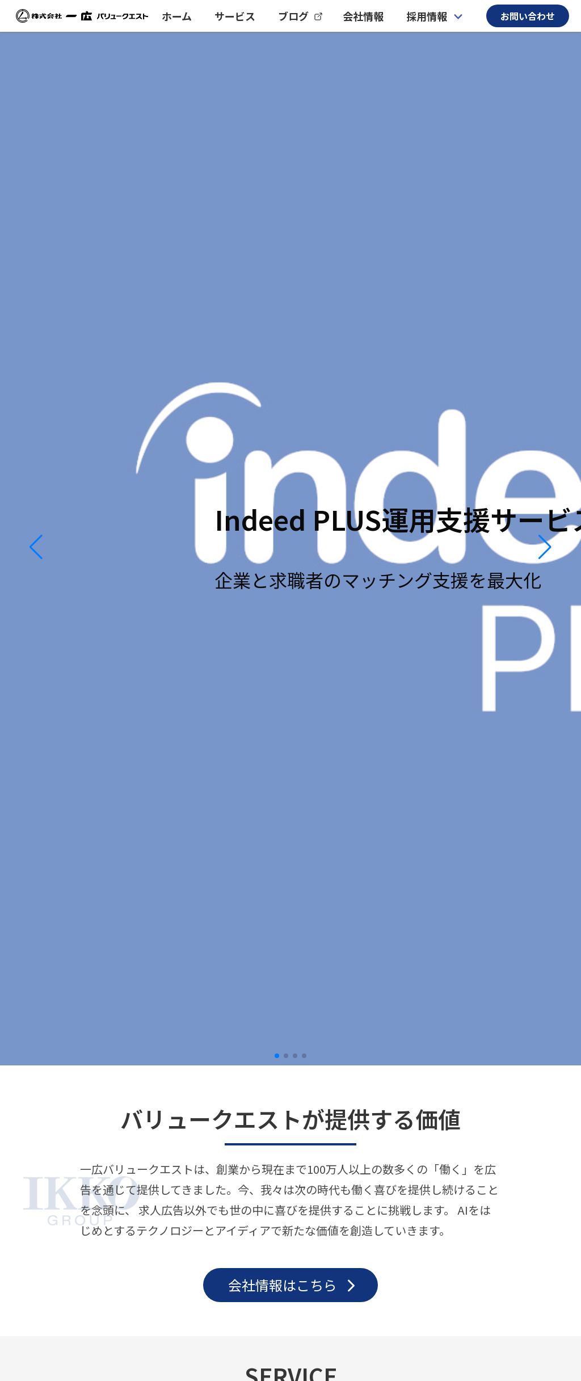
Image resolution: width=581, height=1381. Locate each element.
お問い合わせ (527, 16)
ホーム (177, 16)
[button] (36, 547)
